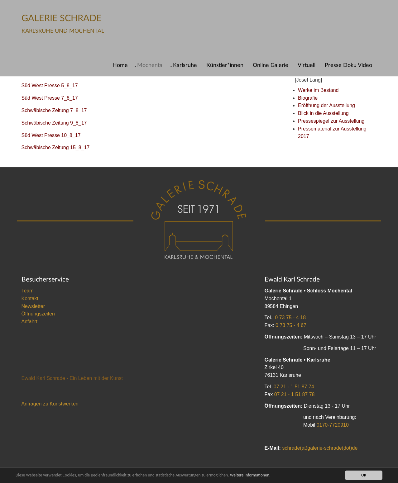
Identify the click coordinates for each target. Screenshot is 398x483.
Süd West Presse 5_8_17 (50, 85)
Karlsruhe (185, 65)
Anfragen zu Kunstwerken (50, 403)
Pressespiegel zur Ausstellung (331, 121)
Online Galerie (270, 65)
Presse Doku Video (348, 65)
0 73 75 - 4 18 (290, 317)
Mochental (150, 65)
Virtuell (306, 65)
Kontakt (30, 298)
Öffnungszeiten (38, 313)
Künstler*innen (224, 65)
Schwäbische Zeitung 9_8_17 (54, 122)
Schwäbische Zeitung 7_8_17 (54, 110)
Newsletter (33, 306)
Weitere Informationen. (250, 475)
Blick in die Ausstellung (323, 113)
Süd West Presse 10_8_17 (51, 135)
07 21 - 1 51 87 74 (294, 386)
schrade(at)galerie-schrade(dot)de (319, 448)
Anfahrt (30, 321)
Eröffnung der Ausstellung (326, 105)
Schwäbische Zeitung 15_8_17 (56, 147)
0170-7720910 (333, 425)
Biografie (308, 98)
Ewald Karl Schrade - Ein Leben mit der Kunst (72, 378)
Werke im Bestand (318, 90)
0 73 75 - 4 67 (291, 325)
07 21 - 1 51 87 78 (294, 394)
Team (28, 290)
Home (120, 65)
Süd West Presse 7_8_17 (50, 98)
